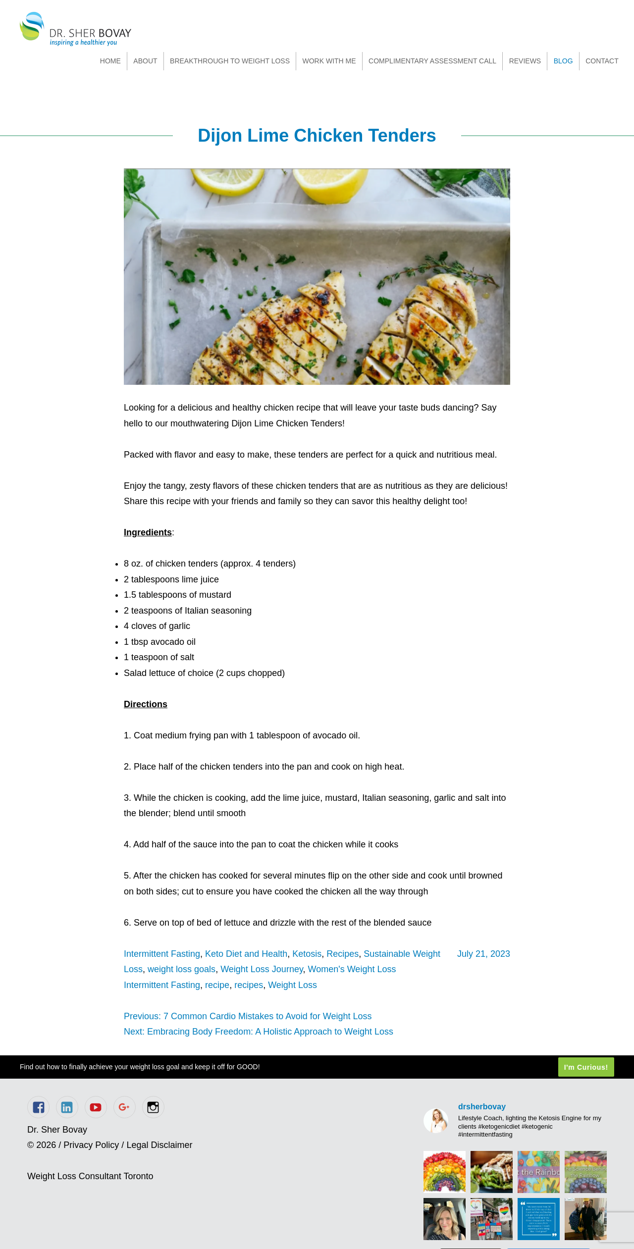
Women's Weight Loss (352, 969)
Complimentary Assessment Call (432, 61)
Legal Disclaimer (159, 1145)
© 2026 (41, 1145)
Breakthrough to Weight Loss (230, 61)
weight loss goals (181, 969)
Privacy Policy (91, 1145)
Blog (563, 61)
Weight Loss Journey (261, 969)
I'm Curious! (586, 1067)
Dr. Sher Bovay (75, 29)
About (145, 61)
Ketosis (306, 954)
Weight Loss (292, 985)
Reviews (525, 61)
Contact (602, 61)
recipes (248, 985)
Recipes (342, 954)
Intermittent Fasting (162, 954)
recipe (217, 985)
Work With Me (329, 61)
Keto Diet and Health (246, 954)
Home (110, 61)
